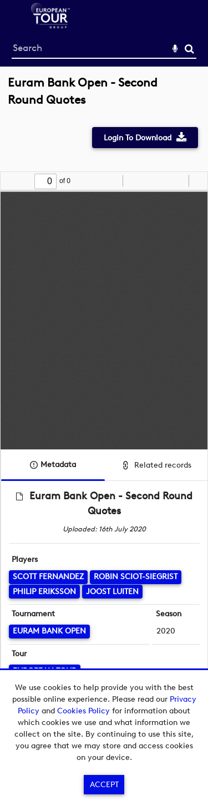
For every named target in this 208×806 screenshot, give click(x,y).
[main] (104, 403)
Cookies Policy (83, 711)
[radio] (178, 181)
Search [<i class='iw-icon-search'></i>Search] (189, 48)
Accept (104, 784)
